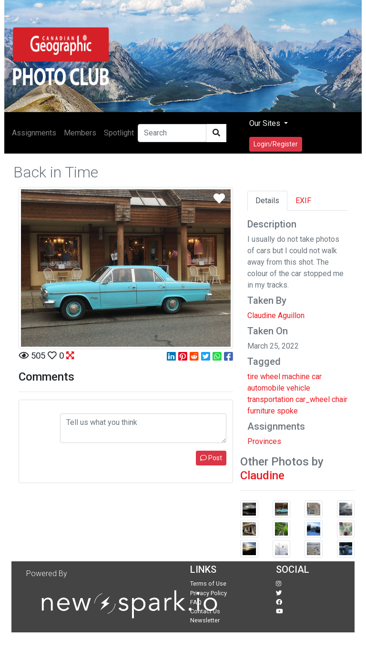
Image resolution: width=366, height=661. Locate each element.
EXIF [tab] (303, 200)
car (317, 376)
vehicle (298, 387)
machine (296, 376)
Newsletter (205, 620)
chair (339, 399)
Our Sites (265, 123)
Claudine (262, 475)
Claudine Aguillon (276, 315)
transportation (270, 399)
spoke (287, 410)
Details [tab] (267, 200)
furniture (261, 410)
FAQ (196, 602)
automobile (266, 387)
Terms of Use (208, 583)
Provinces (264, 441)
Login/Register (276, 144)
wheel (270, 376)
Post (211, 458)
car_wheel (312, 399)
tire (252, 376)
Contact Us (205, 611)
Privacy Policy (208, 593)
